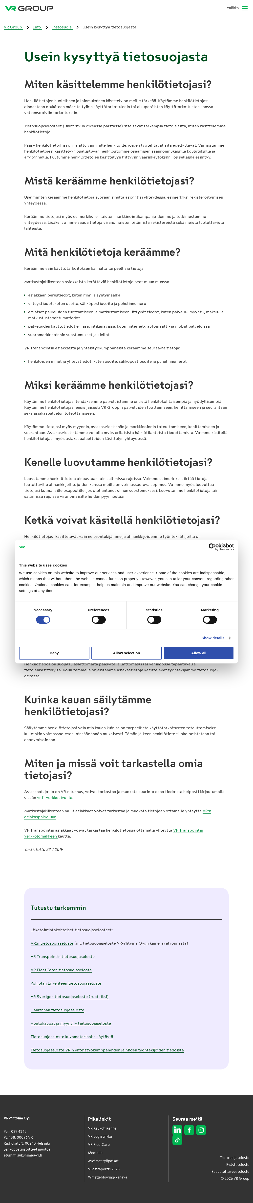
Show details (213, 638)
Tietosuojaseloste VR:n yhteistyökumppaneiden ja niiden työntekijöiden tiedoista (107, 1050)
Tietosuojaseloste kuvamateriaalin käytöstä (72, 1036)
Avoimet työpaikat (103, 1161)
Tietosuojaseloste (234, 1158)
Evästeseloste (237, 1165)
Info (37, 27)
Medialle (95, 1153)
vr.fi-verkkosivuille (54, 797)
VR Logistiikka (100, 1137)
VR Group (13, 27)
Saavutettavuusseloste (230, 1172)
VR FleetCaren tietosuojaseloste (61, 970)
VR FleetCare (99, 1145)
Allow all (198, 653)
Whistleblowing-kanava (107, 1177)
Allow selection (126, 653)
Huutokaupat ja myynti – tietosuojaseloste (71, 1023)
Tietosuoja (62, 27)
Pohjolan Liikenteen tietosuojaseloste (66, 983)
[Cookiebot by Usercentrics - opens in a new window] (212, 547)
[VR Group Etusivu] (29, 8)
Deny (54, 653)
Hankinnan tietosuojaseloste (57, 1010)
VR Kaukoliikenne (102, 1128)
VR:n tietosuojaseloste (52, 943)
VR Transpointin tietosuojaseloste (63, 956)
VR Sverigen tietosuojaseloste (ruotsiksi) (70, 996)
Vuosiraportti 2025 (104, 1169)
